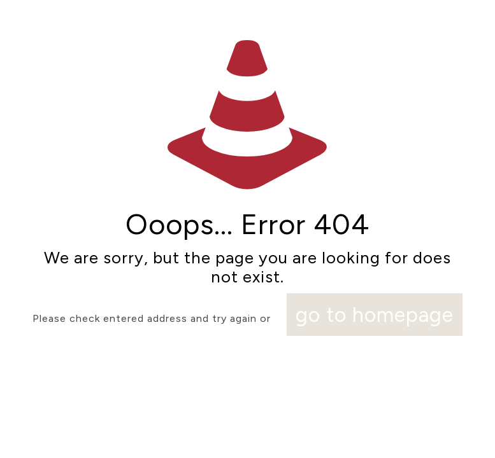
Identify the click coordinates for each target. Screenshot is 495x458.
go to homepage (375, 314)
